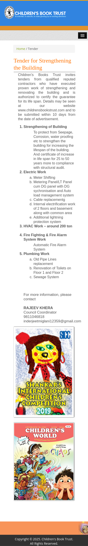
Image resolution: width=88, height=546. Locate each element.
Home (21, 49)
